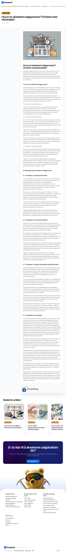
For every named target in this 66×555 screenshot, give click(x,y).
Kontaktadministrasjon (10, 505)
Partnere (7, 525)
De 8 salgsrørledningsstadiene (49, 499)
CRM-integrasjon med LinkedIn (11, 523)
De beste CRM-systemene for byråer (50, 501)
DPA (33, 550)
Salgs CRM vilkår (44, 6)
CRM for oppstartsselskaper (30, 500)
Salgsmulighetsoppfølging (10, 498)
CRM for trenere (27, 506)
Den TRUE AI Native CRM (48, 498)
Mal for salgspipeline (9, 518)
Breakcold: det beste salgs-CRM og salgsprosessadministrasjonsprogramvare (15, 6)
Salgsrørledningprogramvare (11, 496)
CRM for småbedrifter (28, 503)
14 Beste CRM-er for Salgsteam (49, 507)
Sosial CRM (7, 499)
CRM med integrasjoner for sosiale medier (13, 501)
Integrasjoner (8, 521)
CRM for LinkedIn (27, 505)
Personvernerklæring (19, 550)
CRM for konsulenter (28, 501)
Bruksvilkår (27, 550)
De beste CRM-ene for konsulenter (50, 503)
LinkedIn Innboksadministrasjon (49, 512)
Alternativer (7, 520)
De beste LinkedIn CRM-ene (48, 505)
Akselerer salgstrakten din (35, 6)
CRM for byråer (27, 498)
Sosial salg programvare (10, 503)
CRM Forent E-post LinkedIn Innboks (12, 506)
